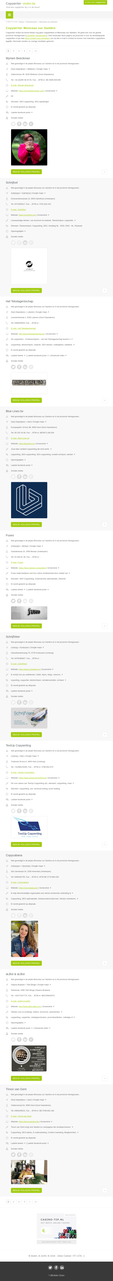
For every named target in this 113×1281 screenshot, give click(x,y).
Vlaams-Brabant (17, 985)
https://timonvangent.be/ (29, 1122)
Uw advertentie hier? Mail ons (56, 1242)
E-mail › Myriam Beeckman (22, 85)
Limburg (14, 647)
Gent (29, 422)
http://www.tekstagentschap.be (31, 334)
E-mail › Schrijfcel (18, 209)
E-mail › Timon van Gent (21, 1116)
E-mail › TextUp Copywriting (22, 772)
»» (36, 51)
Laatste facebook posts (22, 112)
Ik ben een (95, 2)
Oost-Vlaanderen (18, 69)
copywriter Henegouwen (36, 35)
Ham (22, 756)
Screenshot (52, 91)
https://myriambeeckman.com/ (31, 91)
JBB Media (54, 1275)
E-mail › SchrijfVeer (19, 664)
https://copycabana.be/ (28, 888)
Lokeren (30, 312)
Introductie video (59, 355)
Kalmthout (26, 193)
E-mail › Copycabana (20, 882)
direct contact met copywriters (37, 38)
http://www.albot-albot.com (30, 1006)
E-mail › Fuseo (17, 562)
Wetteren (31, 69)
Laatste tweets (18, 355)
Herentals (26, 866)
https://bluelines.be (27, 444)
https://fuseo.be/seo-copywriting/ (32, 568)
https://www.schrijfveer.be (29, 669)
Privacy (61, 1275)
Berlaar (25, 546)
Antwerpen (15, 193)
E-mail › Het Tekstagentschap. (23, 328)
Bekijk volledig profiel (26, 172)
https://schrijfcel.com (27, 215)
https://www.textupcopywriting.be (32, 778)
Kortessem (24, 647)
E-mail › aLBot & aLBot (20, 1001)
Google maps (43, 69)
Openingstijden (18, 231)
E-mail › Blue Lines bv (20, 438)
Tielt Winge (31, 985)
